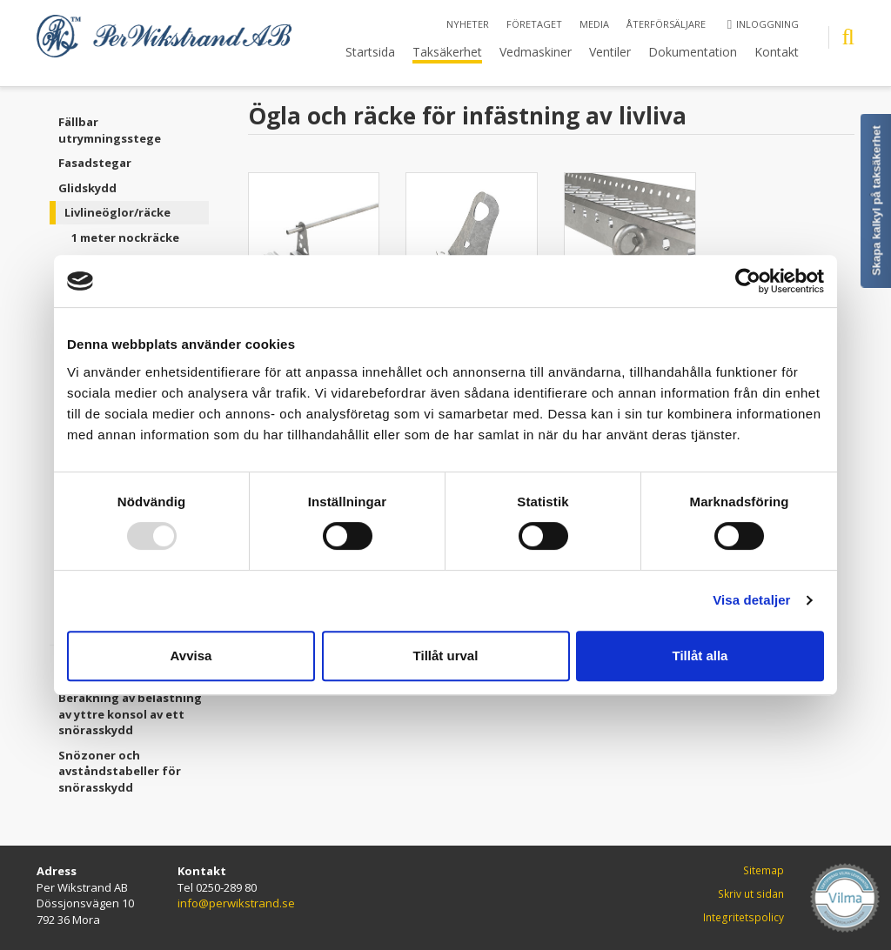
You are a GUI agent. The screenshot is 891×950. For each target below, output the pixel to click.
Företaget (534, 23)
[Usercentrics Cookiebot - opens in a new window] (748, 281)
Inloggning (763, 23)
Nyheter (467, 23)
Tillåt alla (700, 655)
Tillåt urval (446, 655)
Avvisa (191, 655)
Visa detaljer (751, 599)
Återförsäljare (666, 23)
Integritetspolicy (743, 917)
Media (594, 23)
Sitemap (763, 870)
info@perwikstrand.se (236, 903)
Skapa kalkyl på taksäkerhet (876, 200)
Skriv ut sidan (751, 893)
